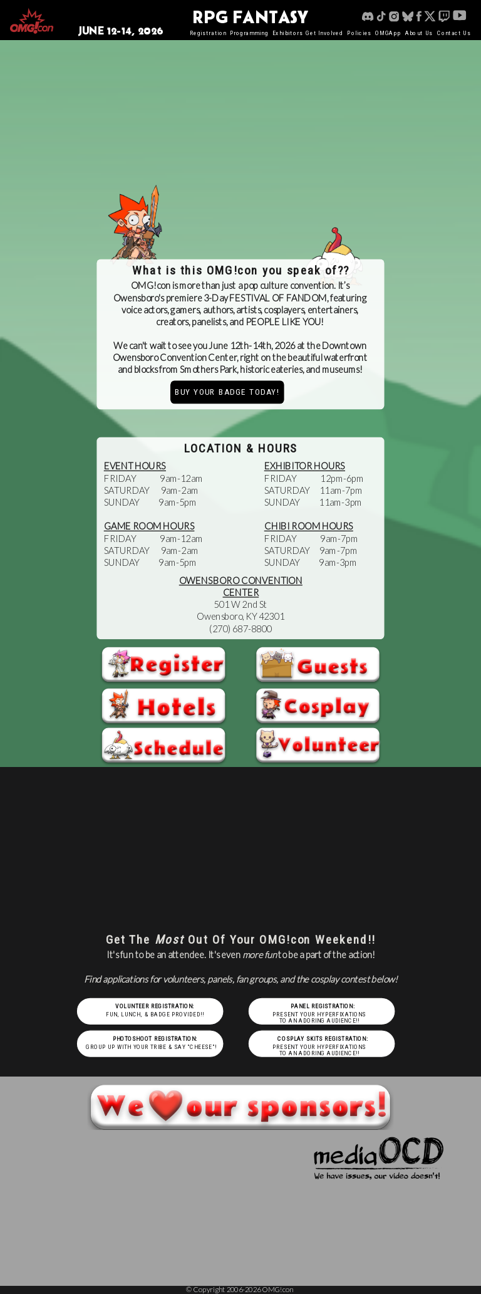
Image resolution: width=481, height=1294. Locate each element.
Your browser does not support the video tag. (240, 125)
